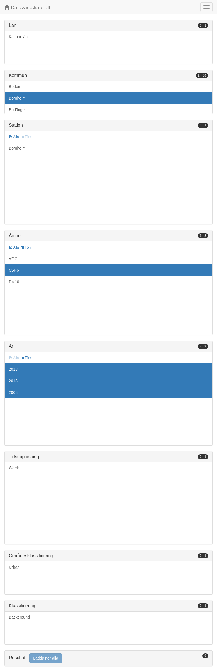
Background (19, 617)
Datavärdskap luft (27, 7)
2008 (13, 392)
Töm (26, 247)
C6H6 (14, 270)
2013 (13, 381)
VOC (13, 258)
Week (14, 468)
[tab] (108, 658)
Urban (14, 567)
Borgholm (17, 98)
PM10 (14, 282)
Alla (14, 137)
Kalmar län (18, 36)
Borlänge (17, 109)
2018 (13, 369)
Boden (14, 86)
